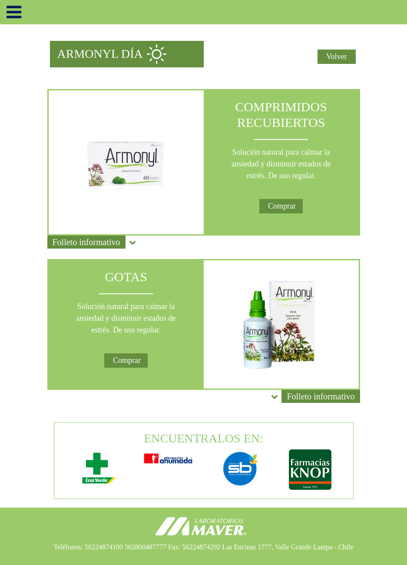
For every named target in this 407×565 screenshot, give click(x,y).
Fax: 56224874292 (194, 547)
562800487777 (145, 547)
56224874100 (104, 547)
